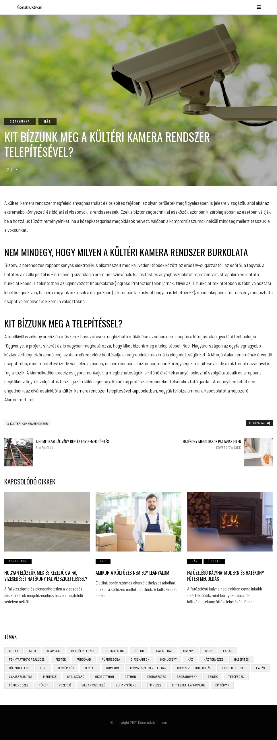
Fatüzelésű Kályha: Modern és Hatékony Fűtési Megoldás (225, 575)
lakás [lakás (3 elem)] (260, 668)
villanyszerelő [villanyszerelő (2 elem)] (93, 685)
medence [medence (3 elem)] (50, 676)
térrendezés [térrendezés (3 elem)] (18, 685)
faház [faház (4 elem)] (227, 650)
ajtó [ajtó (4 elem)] (32, 650)
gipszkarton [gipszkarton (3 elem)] (140, 659)
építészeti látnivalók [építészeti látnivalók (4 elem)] (188, 685)
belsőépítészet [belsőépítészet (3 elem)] (83, 650)
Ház (47, 121)
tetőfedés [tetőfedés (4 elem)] (236, 676)
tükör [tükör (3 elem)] (43, 685)
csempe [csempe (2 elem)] (188, 650)
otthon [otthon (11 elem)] (130, 676)
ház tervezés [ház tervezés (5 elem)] (213, 659)
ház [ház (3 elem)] (190, 659)
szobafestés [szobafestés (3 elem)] (156, 676)
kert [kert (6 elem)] (43, 668)
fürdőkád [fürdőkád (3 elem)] (83, 659)
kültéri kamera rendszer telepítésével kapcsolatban (109, 390)
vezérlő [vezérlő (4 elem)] (65, 685)
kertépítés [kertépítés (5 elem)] (65, 668)
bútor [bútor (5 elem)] (139, 650)
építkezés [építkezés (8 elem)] (154, 685)
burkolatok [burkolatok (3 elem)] (114, 650)
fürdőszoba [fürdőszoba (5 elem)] (111, 659)
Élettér (214, 561)
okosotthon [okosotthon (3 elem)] (104, 676)
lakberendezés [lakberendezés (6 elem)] (233, 668)
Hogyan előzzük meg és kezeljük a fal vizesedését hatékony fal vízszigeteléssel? (45, 575)
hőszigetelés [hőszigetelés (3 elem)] (19, 668)
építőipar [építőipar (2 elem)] (222, 685)
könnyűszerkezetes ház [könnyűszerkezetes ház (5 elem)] (148, 668)
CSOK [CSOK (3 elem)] (208, 650)
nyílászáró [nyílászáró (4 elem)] (75, 676)
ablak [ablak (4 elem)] (13, 650)
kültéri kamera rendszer (29, 423)
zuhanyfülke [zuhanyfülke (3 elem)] (126, 685)
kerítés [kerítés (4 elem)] (90, 668)
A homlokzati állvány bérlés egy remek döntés (74, 444)
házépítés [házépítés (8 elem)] (241, 659)
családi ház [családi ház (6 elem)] (163, 650)
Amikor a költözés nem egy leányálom (132, 572)
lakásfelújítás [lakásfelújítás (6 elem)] (20, 676)
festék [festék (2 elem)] (60, 659)
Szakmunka (20, 121)
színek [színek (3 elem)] (213, 676)
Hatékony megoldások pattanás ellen (203, 444)
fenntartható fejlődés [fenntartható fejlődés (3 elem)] (27, 659)
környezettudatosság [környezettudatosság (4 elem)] (194, 668)
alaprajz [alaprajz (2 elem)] (54, 650)
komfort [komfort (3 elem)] (112, 668)
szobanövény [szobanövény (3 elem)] (187, 676)
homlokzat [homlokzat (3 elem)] (168, 659)
